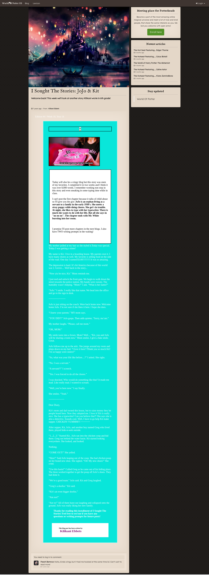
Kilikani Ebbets (53, 109)
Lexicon (36, 3)
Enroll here (156, 32)
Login (200, 3)
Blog (27, 3)
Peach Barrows (47, 562)
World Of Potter (146, 98)
